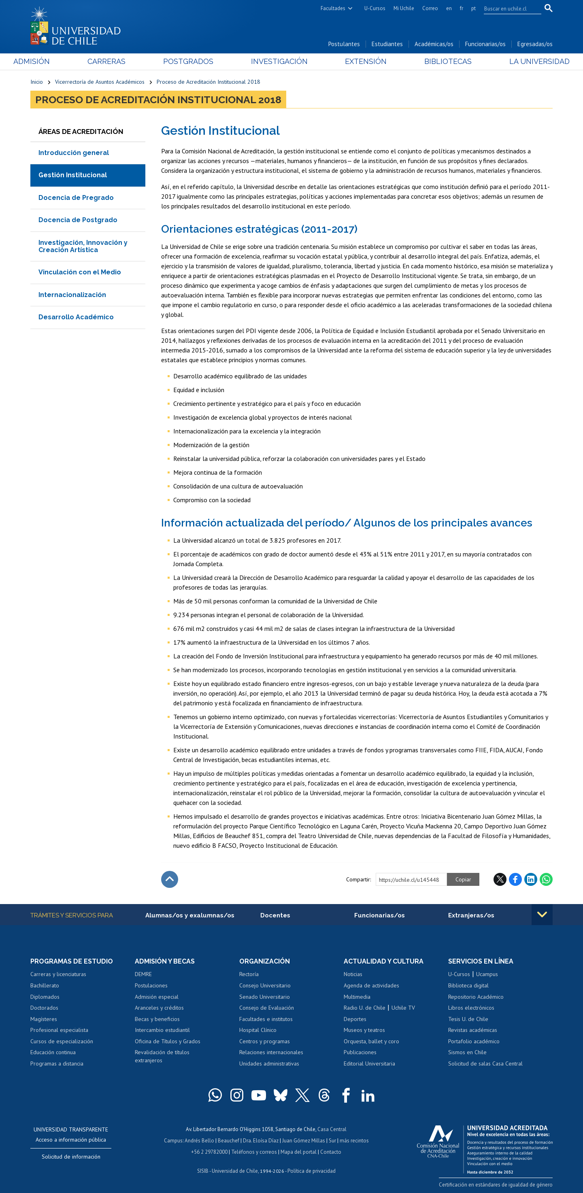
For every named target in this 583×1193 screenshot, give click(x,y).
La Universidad (522, 61)
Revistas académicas (472, 1030)
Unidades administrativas (269, 1063)
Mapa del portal (299, 1151)
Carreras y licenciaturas (58, 974)
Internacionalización (72, 295)
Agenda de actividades (371, 985)
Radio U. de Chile (364, 1007)
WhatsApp (546, 879)
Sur (332, 1140)
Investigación (279, 61)
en (449, 8)
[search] (508, 8)
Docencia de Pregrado (76, 198)
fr (461, 8)
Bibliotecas (436, 61)
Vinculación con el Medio (79, 272)
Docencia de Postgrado (77, 220)
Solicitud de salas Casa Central (485, 1063)
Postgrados (194, 61)
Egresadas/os (535, 44)
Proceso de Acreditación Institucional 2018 (208, 82)
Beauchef (228, 1140)
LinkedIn (530, 879)
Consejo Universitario (265, 985)
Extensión (360, 61)
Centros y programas (264, 1041)
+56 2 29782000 (209, 1151)
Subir (169, 879)
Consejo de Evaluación (266, 1007)
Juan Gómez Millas (303, 1140)
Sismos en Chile (467, 1052)
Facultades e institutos (266, 1019)
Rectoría (249, 974)
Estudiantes (387, 44)
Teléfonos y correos (254, 1151)
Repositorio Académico (476, 996)
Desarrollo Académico (76, 317)
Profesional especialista (59, 1030)
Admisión (48, 61)
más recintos (354, 1140)
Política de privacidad (311, 1171)
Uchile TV (403, 1007)
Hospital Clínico (258, 1030)
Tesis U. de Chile (468, 1019)
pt (473, 8)
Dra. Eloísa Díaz (261, 1140)
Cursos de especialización (61, 1041)
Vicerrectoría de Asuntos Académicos (100, 82)
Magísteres (43, 1019)
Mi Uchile (404, 8)
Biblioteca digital (468, 985)
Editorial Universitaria (369, 1063)
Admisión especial (157, 996)
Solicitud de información (71, 1156)
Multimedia (357, 996)
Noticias (353, 974)
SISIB (203, 1171)
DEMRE (143, 974)
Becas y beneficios (157, 1019)
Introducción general (73, 153)
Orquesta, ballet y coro (371, 1041)
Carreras (118, 61)
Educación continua (53, 1052)
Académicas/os (434, 44)
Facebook (515, 879)
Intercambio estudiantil (162, 1030)
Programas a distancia (56, 1063)
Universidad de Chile (235, 1171)
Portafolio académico (474, 1041)
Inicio (36, 82)
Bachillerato (44, 985)
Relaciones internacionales (271, 1052)
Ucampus (487, 974)
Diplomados (45, 996)
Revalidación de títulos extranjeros (162, 1056)
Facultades (333, 8)
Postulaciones (151, 985)
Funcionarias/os (485, 44)
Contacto (330, 1151)
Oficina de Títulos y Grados (167, 1041)
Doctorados (44, 1007)
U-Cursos (374, 8)
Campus (173, 1140)
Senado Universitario (264, 996)
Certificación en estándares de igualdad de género (496, 1184)
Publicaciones (360, 1052)
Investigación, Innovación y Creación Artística (83, 246)
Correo (430, 8)
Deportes (355, 1019)
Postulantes (344, 44)
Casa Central (332, 1129)
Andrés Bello (199, 1140)
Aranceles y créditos (159, 1007)
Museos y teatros (364, 1030)
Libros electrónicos (471, 1007)
